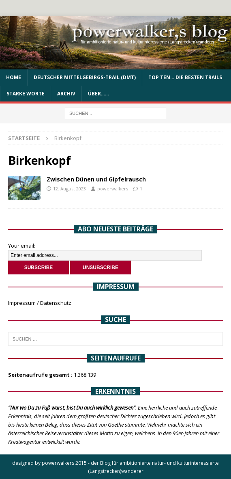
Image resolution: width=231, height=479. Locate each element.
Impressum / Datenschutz (39, 302)
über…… (98, 93)
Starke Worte (25, 93)
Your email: (21, 245)
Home (13, 77)
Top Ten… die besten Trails (185, 77)
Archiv (66, 93)
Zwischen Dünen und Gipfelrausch (96, 179)
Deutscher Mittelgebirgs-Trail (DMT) (85, 77)
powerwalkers (112, 189)
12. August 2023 (69, 189)
